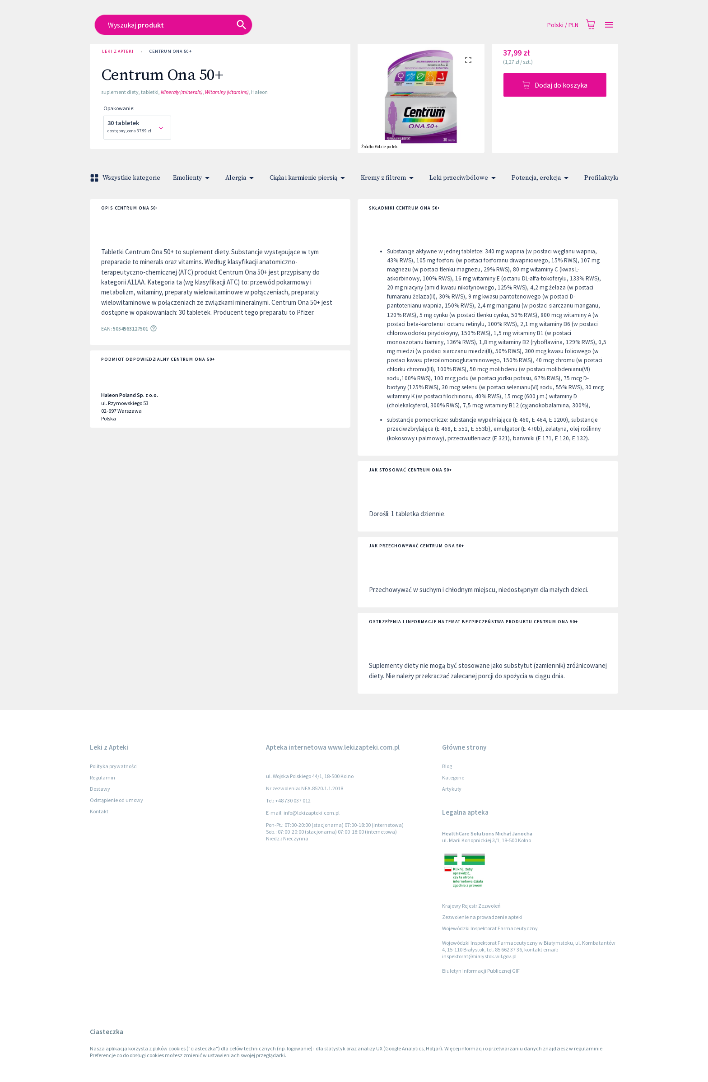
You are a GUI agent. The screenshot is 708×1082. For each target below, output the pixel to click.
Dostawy (100, 788)
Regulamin (102, 777)
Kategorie (453, 777)
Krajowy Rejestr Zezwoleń (471, 905)
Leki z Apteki (117, 51)
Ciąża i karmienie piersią (309, 178)
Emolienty (193, 178)
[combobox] (289, 24)
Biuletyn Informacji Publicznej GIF (481, 970)
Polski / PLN (563, 25)
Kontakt (99, 811)
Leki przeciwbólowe (464, 178)
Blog (447, 766)
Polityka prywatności (114, 766)
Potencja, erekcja (541, 178)
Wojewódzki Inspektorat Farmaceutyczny (490, 928)
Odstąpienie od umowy (116, 800)
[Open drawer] (609, 25)
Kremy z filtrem (388, 178)
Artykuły (451, 788)
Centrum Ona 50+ (171, 51)
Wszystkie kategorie (126, 178)
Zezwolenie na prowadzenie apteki (482, 917)
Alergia (241, 178)
